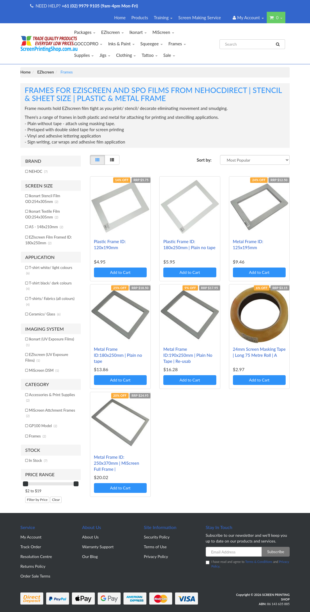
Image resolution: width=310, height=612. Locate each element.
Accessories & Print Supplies (50, 397)
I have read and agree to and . (247, 564)
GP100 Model (43, 425)
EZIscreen (112, 32)
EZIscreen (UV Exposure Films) (46, 357)
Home (119, 17)
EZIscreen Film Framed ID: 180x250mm (48, 240)
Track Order (30, 546)
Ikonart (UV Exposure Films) (50, 342)
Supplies (84, 55)
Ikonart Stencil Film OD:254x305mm (42, 198)
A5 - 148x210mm (46, 226)
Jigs (104, 55)
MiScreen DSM (44, 370)
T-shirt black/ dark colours (49, 286)
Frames (177, 43)
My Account (31, 536)
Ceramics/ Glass (44, 314)
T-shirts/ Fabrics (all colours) (50, 301)
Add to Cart (120, 272)
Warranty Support (98, 546)
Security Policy (157, 536)
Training (163, 17)
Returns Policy (33, 566)
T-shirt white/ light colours (49, 270)
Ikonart (138, 32)
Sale (169, 55)
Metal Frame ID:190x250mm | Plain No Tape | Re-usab (187, 355)
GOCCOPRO (88, 43)
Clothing (126, 55)
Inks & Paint (121, 43)
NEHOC (38, 171)
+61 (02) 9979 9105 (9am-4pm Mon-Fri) (100, 5)
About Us (90, 536)
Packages (84, 32)
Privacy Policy (156, 556)
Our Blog (90, 556)
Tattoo (150, 55)
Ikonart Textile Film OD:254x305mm (42, 214)
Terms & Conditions (258, 561)
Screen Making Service (199, 17)
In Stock (38, 460)
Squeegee (151, 43)
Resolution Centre (36, 556)
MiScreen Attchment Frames (50, 413)
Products (139, 17)
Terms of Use (155, 546)
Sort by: (204, 159)
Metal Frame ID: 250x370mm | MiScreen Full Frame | (116, 463)
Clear (56, 499)
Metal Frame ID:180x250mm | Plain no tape (118, 355)
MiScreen (163, 32)
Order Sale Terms (35, 576)
